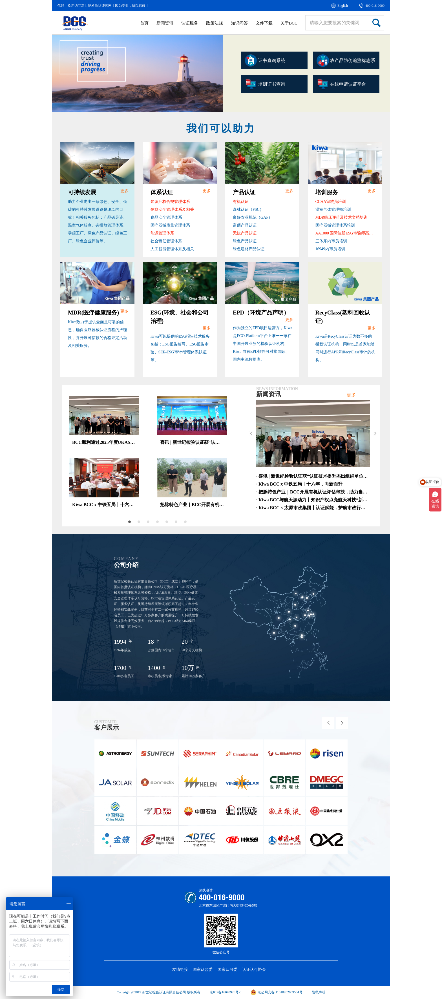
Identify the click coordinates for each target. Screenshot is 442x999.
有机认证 (241, 202)
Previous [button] (251, 433)
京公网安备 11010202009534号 (276, 992)
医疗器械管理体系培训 (335, 225)
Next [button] (375, 433)
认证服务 (189, 23)
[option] (137, 73)
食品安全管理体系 (166, 217)
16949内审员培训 (330, 249)
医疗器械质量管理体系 (170, 225)
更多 (124, 191)
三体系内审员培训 (331, 241)
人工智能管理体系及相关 (172, 249)
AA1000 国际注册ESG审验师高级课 (345, 233)
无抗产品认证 (245, 233)
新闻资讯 (164, 23)
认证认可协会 (254, 969)
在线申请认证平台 (341, 84)
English (342, 6)
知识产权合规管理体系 (170, 202)
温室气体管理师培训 (333, 209)
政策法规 (214, 23)
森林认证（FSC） (248, 209)
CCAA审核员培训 (330, 202)
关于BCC (288, 23)
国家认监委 (203, 969)
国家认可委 (227, 969)
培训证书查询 (265, 84)
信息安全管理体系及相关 (172, 209)
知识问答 (239, 23)
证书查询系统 (265, 60)
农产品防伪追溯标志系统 (346, 62)
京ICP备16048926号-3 (226, 992)
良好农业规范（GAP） (252, 217)
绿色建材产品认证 (248, 249)
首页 (144, 23)
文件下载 (264, 23)
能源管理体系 (162, 233)
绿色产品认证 (245, 241)
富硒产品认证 (245, 225)
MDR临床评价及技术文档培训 (341, 217)
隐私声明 (318, 992)
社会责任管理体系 (166, 241)
